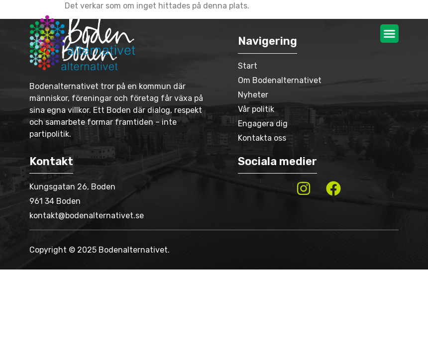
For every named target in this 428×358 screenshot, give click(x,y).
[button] (389, 33)
